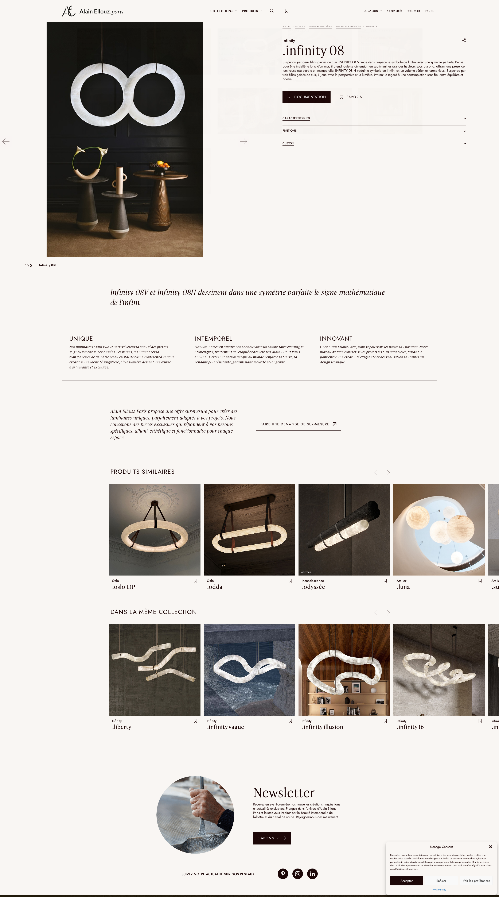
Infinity (289, 40)
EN (432, 11)
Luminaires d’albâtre (320, 26)
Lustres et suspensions (348, 26)
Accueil (286, 26)
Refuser (441, 880)
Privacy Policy (439, 889)
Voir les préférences (476, 880)
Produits (300, 26)
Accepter (407, 880)
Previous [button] (6, 140)
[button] (490, 847)
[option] (125, 140)
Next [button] (244, 140)
